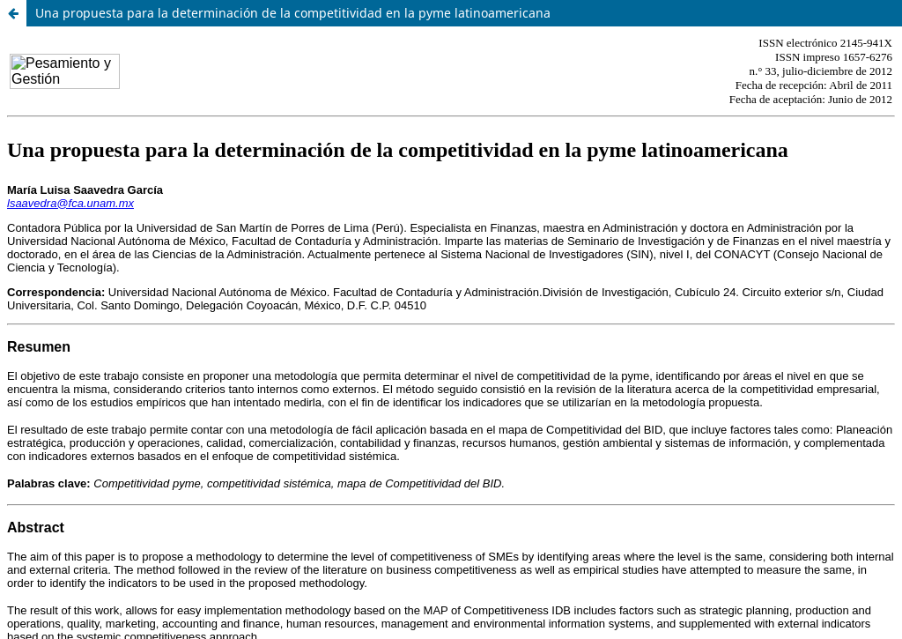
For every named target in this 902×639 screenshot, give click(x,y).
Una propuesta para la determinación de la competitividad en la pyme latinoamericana (293, 12)
